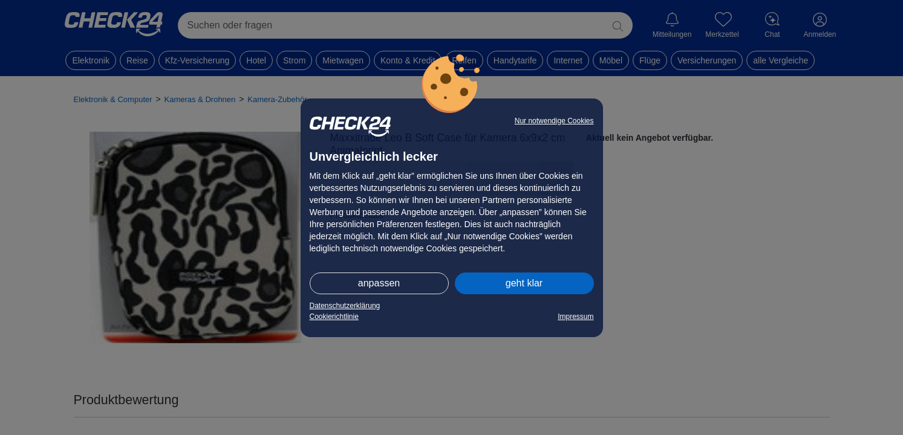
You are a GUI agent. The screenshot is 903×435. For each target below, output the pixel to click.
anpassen (379, 283)
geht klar (524, 283)
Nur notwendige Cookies (554, 121)
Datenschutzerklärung (345, 305)
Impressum (575, 316)
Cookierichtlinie (334, 316)
